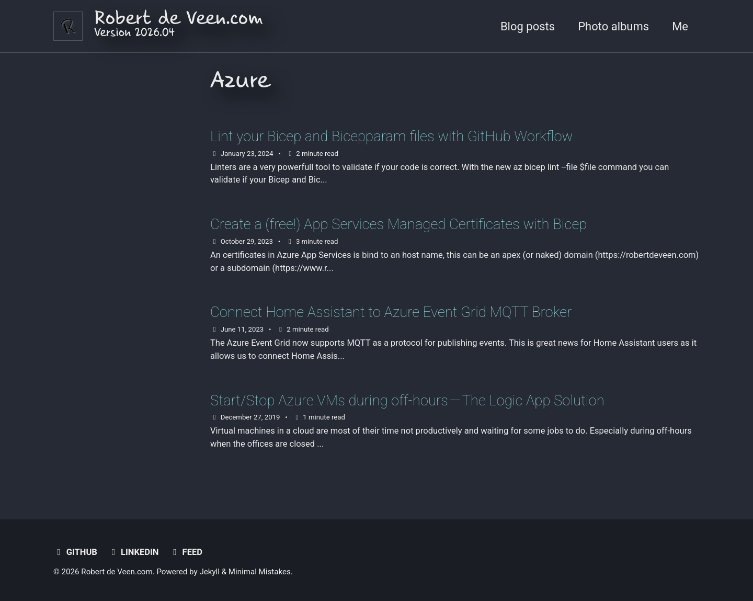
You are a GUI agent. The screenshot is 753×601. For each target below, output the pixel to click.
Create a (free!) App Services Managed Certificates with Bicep (398, 224)
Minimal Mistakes (260, 571)
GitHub (75, 552)
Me (680, 26)
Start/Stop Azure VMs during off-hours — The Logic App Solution (407, 400)
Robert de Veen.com (178, 26)
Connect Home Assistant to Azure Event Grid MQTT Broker (391, 312)
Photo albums (613, 26)
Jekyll (209, 571)
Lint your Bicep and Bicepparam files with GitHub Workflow (391, 136)
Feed (185, 552)
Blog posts (527, 26)
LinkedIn (133, 552)
